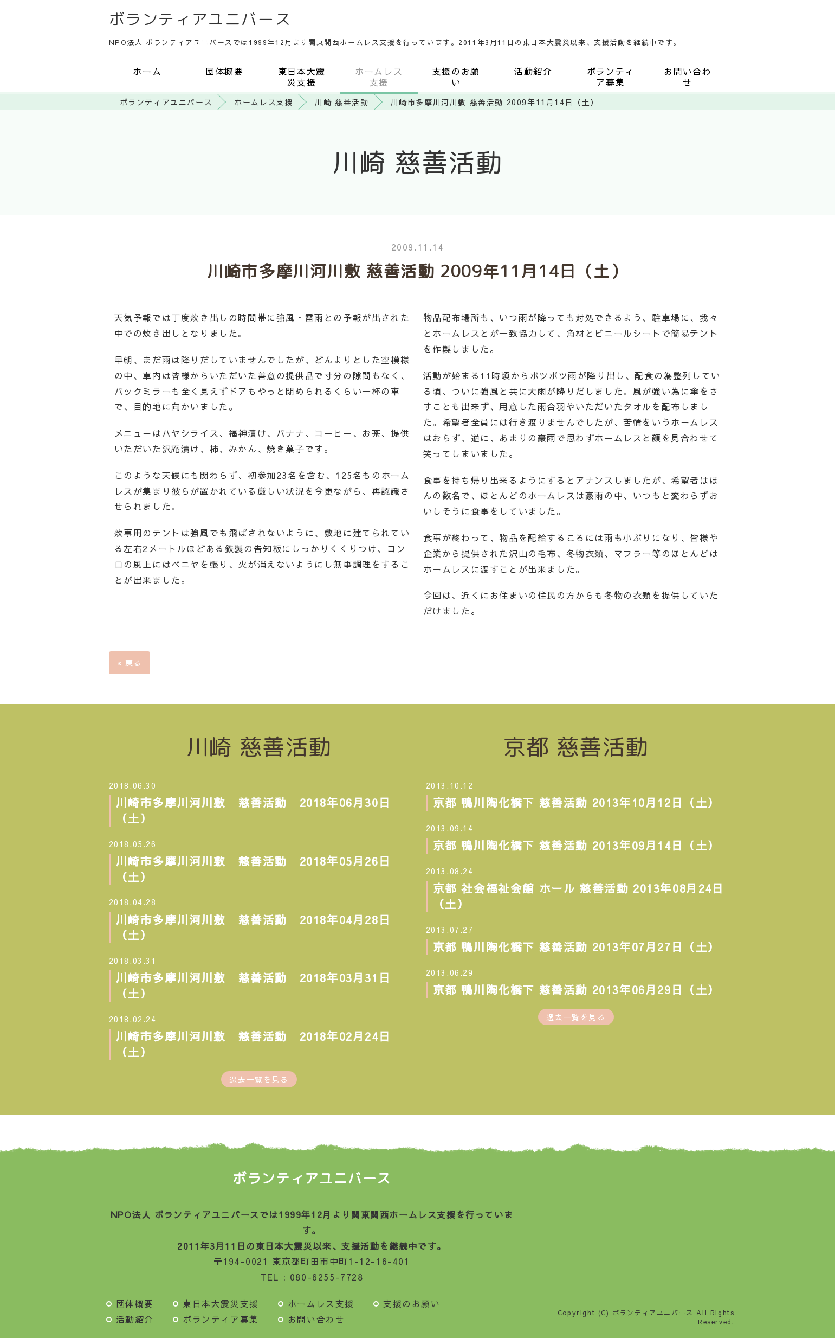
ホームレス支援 (379, 76)
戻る (129, 662)
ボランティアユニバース (200, 19)
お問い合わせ (687, 76)
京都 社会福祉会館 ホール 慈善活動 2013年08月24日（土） (578, 896)
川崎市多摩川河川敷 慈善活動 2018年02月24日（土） (253, 1044)
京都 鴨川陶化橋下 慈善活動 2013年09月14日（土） (576, 845)
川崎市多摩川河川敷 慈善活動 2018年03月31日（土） (253, 985)
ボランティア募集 (611, 76)
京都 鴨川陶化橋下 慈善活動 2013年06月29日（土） (576, 989)
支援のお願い (456, 76)
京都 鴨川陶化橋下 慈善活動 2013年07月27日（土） (576, 947)
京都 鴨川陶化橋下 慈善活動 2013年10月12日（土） (576, 802)
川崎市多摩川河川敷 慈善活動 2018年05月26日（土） (253, 869)
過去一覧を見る (258, 1079)
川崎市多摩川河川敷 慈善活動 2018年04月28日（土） (253, 927)
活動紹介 (533, 71)
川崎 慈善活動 (341, 102)
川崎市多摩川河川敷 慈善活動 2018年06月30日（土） (253, 810)
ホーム (147, 71)
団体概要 (224, 71)
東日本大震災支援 (302, 76)
